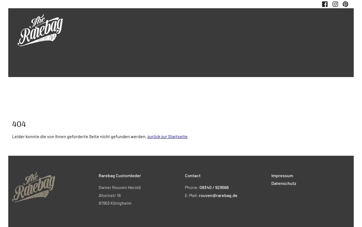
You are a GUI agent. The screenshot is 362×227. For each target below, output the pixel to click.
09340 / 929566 (214, 187)
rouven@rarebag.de (218, 195)
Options (336, 36)
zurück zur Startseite (167, 136)
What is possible (290, 36)
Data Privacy (308, 25)
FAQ (317, 36)
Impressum (282, 175)
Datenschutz (283, 183)
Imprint (282, 25)
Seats (231, 36)
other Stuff (255, 36)
